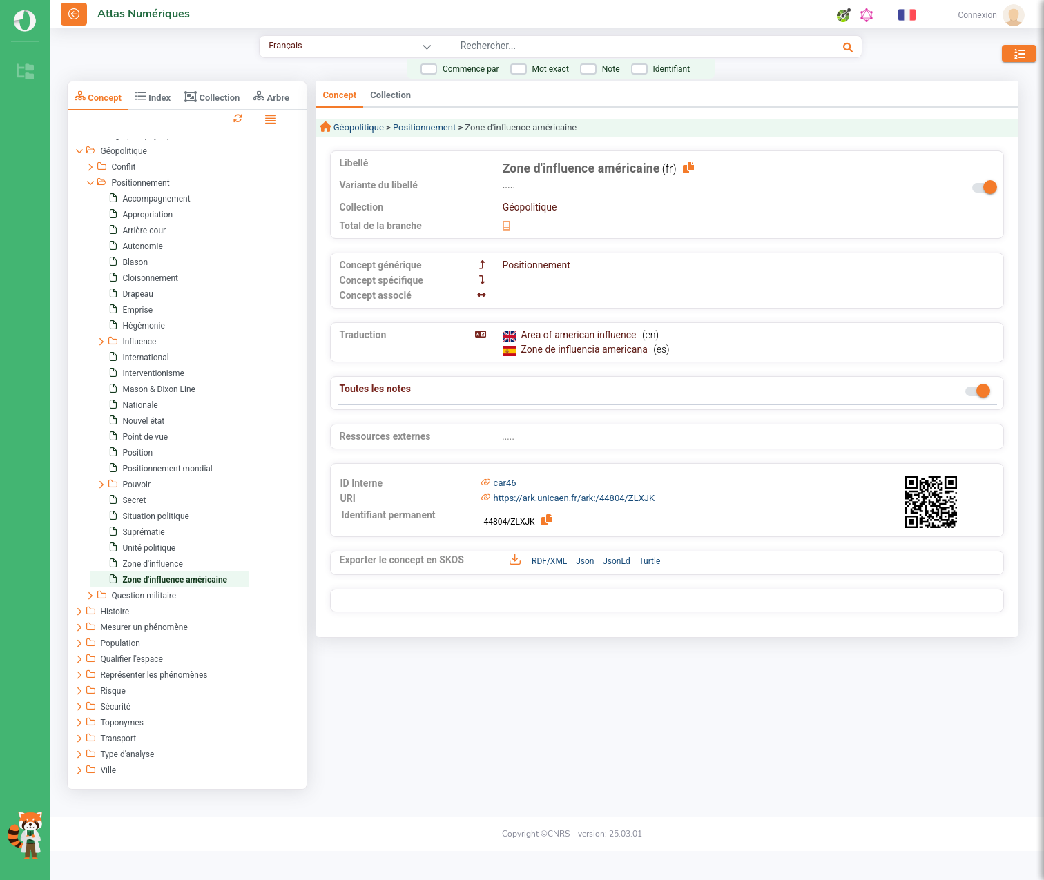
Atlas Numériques (143, 13)
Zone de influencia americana (585, 349)
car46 (505, 483)
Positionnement (424, 127)
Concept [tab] (98, 96)
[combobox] (606, 48)
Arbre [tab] (271, 96)
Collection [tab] (212, 96)
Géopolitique (357, 127)
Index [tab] (153, 96)
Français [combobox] (285, 45)
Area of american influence (580, 334)
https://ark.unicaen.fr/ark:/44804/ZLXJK (574, 498)
